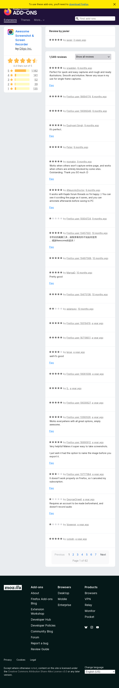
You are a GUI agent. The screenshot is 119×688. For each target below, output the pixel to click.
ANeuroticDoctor (75, 190)
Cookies (21, 659)
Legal (33, 659)
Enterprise (64, 605)
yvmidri (70, 539)
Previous (60, 554)
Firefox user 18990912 (79, 442)
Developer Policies (43, 625)
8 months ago (84, 68)
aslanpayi (71, 308)
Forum (35, 637)
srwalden (71, 68)
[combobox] (95, 18)
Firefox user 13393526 (79, 417)
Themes (25, 19)
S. (68, 388)
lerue (69, 352)
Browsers (91, 593)
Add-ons (37, 587)
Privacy (8, 659)
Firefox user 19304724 (79, 218)
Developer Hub (41, 619)
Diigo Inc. (25, 48)
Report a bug (39, 643)
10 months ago (100, 233)
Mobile (62, 599)
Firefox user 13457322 (79, 233)
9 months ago (99, 111)
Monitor (90, 611)
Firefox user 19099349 (79, 111)
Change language (94, 667)
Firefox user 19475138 (79, 294)
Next (103, 554)
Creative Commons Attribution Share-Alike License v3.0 (37, 671)
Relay (88, 605)
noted (34, 668)
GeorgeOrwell (74, 499)
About (35, 593)
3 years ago (79, 40)
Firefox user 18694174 (79, 96)
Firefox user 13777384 (79, 474)
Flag (51, 85)
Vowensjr (71, 524)
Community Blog (42, 631)
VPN (88, 599)
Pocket (89, 616)
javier (69, 40)
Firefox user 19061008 (79, 374)
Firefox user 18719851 (78, 337)
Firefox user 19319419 (78, 323)
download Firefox (78, 4)
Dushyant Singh (75, 125)
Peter (69, 147)
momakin (71, 161)
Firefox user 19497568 (79, 258)
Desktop (63, 593)
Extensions (10, 19)
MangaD (71, 272)
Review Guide (40, 649)
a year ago (97, 323)
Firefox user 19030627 (79, 402)
